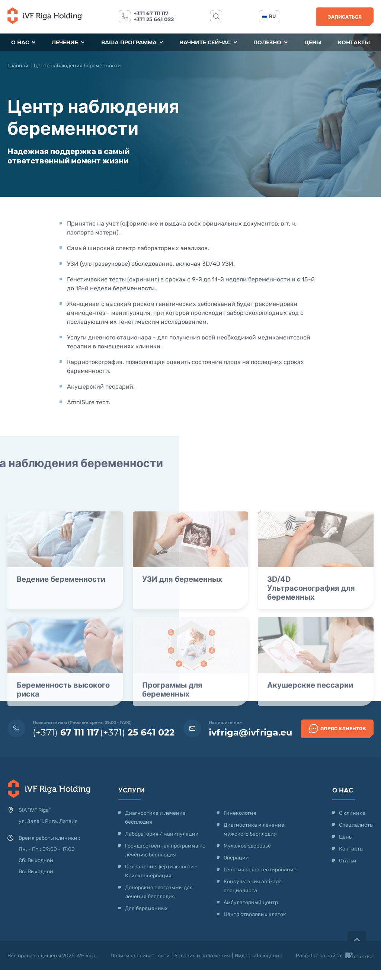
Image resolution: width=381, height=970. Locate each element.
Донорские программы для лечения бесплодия (159, 892)
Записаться (345, 17)
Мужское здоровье (247, 846)
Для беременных (146, 908)
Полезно (270, 42)
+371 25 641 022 (154, 19)
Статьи (347, 861)
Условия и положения (202, 956)
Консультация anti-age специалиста (253, 886)
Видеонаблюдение (258, 956)
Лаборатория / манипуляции (162, 834)
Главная (17, 66)
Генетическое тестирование (260, 870)
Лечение (68, 42)
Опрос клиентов (337, 728)
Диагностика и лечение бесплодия (155, 817)
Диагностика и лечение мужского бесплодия (254, 829)
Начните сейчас (208, 42)
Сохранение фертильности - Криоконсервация (161, 871)
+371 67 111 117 (151, 13)
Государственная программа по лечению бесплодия (165, 850)
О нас (23, 42)
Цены (312, 42)
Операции (236, 858)
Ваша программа (132, 42)
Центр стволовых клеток (255, 914)
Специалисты (356, 825)
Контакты (354, 42)
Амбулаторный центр (251, 902)
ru (269, 16)
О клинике (352, 813)
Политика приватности (140, 956)
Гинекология (240, 813)
